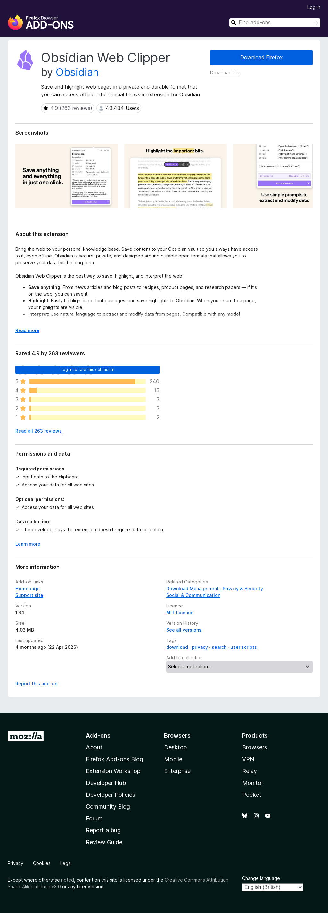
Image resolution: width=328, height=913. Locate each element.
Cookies (42, 863)
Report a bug (103, 830)
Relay (249, 771)
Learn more (27, 544)
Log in (314, 7)
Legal (66, 863)
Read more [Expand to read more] (27, 330)
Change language (261, 878)
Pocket (251, 794)
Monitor (252, 782)
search (219, 647)
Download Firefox (261, 57)
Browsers (254, 747)
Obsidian (77, 72)
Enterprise (177, 771)
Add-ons (98, 735)
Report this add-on (36, 683)
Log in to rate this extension (87, 369)
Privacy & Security (243, 588)
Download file (224, 72)
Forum (94, 818)
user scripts (243, 647)
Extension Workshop (113, 771)
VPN (248, 759)
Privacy (15, 863)
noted (67, 880)
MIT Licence (179, 612)
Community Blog (108, 806)
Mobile (173, 759)
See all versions (183, 629)
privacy (200, 647)
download (177, 647)
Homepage (27, 588)
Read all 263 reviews (38, 431)
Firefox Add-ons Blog (114, 759)
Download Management (192, 588)
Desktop (175, 747)
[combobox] (274, 22)
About (94, 747)
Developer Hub (106, 782)
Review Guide (104, 842)
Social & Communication (193, 595)
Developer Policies (110, 794)
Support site (29, 595)
